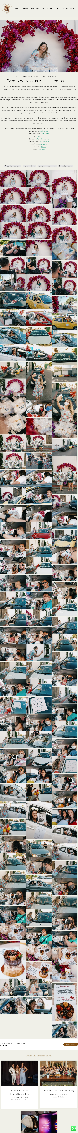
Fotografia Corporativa (13, 166)
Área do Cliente (69, 8)
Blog (32, 8)
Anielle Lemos (44, 131)
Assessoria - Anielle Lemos (47, 166)
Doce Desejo (43, 144)
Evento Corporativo (65, 166)
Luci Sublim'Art (44, 141)
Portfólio (25, 8)
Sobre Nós (40, 8)
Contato (49, 8)
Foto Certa (45, 134)
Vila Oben (41, 136)
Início (17, 8)
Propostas (57, 8)
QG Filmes (41, 149)
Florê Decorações (43, 139)
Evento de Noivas (29, 166)
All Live (43, 147)
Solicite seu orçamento (70, 1044)
